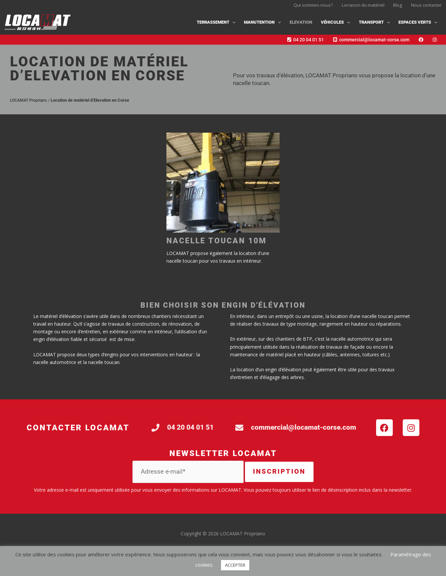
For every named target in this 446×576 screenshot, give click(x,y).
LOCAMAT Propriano (30, 103)
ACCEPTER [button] (235, 565)
